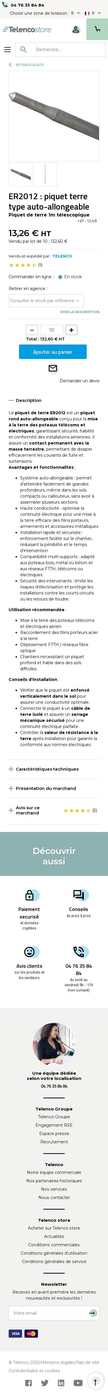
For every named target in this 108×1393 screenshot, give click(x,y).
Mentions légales (57, 1362)
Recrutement (54, 1141)
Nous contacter (54, 1197)
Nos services (54, 1189)
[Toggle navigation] (7, 49)
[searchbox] (69, 49)
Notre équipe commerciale (54, 1172)
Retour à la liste (26, 65)
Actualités (54, 1236)
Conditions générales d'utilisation (54, 1253)
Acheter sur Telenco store (54, 1228)
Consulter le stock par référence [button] (42, 300)
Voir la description (79, 312)
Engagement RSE (54, 1125)
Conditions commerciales (54, 1244)
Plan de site (87, 1362)
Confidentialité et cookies (34, 1370)
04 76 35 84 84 (27, 5)
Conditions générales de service (54, 1261)
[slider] (23, 265)
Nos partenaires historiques (54, 1180)
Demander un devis (79, 380)
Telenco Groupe (54, 1116)
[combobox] (60, 49)
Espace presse (54, 1133)
